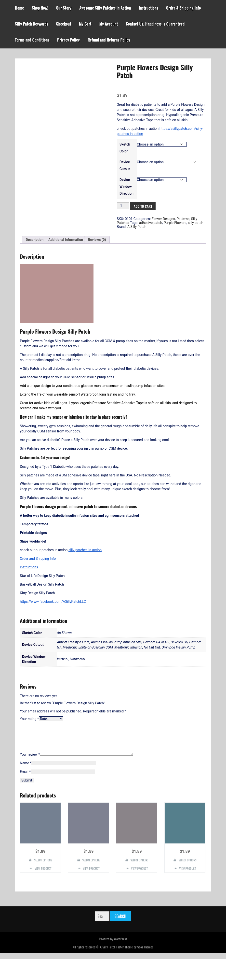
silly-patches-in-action (85, 550)
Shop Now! (40, 8)
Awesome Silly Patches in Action (105, 8)
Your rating (29, 719)
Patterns (183, 219)
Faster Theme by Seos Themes (134, 952)
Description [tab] (34, 240)
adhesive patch (150, 223)
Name (25, 769)
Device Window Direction (126, 186)
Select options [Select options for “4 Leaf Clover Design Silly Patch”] (188, 866)
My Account (108, 24)
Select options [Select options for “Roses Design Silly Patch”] (91, 866)
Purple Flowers (175, 223)
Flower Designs (163, 219)
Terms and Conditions (32, 40)
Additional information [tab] (65, 240)
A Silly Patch (136, 227)
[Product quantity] (123, 205)
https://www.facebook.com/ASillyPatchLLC (53, 602)
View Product (43, 874)
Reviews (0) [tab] (97, 240)
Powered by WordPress (113, 944)
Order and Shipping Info (38, 559)
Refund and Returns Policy (109, 40)
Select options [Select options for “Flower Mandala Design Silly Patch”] (43, 866)
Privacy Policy (68, 40)
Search (120, 922)
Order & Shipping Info (183, 8)
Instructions (149, 8)
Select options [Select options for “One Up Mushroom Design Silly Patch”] (139, 866)
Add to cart (143, 206)
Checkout (63, 24)
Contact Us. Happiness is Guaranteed (155, 24)
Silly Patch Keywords (31, 24)
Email (25, 778)
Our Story (64, 8)
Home (19, 8)
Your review (30, 760)
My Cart (85, 24)
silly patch (195, 223)
